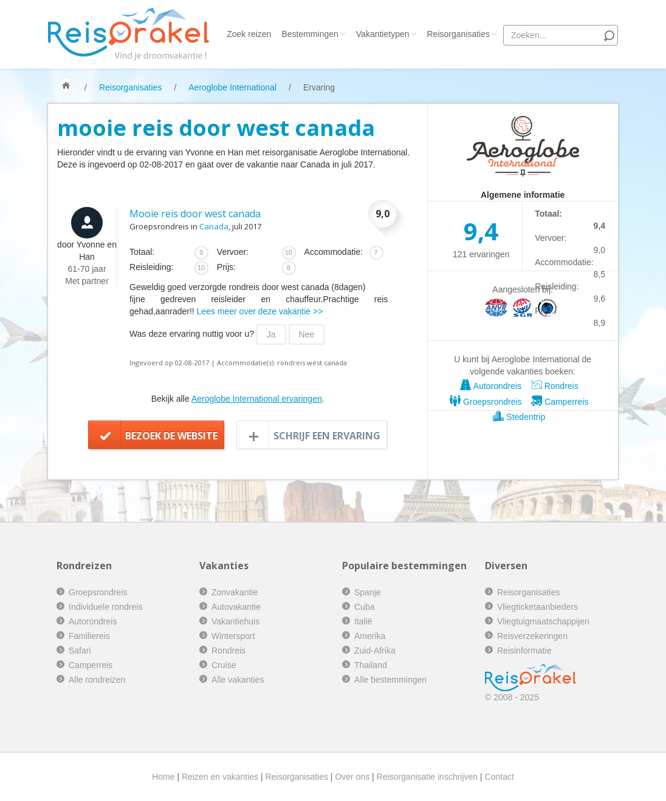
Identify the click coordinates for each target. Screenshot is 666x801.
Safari (80, 650)
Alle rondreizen (97, 679)
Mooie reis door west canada (195, 213)
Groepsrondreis (485, 402)
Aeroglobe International (232, 87)
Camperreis (559, 402)
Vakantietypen (386, 34)
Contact (499, 777)
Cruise (223, 665)
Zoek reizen (249, 34)
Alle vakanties (237, 679)
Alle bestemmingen (390, 679)
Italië (363, 621)
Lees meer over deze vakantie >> (260, 311)
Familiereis (89, 636)
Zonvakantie (234, 592)
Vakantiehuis (235, 621)
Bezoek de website (171, 435)
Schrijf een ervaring (326, 435)
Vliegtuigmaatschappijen (543, 621)
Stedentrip (519, 417)
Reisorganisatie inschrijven (427, 777)
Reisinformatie (524, 650)
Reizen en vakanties (220, 777)
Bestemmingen (313, 34)
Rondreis (554, 386)
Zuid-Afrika (375, 650)
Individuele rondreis (105, 607)
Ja (271, 334)
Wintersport (233, 636)
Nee (307, 334)
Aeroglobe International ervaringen (256, 399)
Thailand (370, 665)
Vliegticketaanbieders (537, 607)
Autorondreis (490, 386)
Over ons (352, 777)
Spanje (367, 592)
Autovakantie (236, 607)
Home (163, 777)
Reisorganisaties (462, 34)
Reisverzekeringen (532, 636)
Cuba (364, 607)
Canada (213, 226)
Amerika (369, 636)
